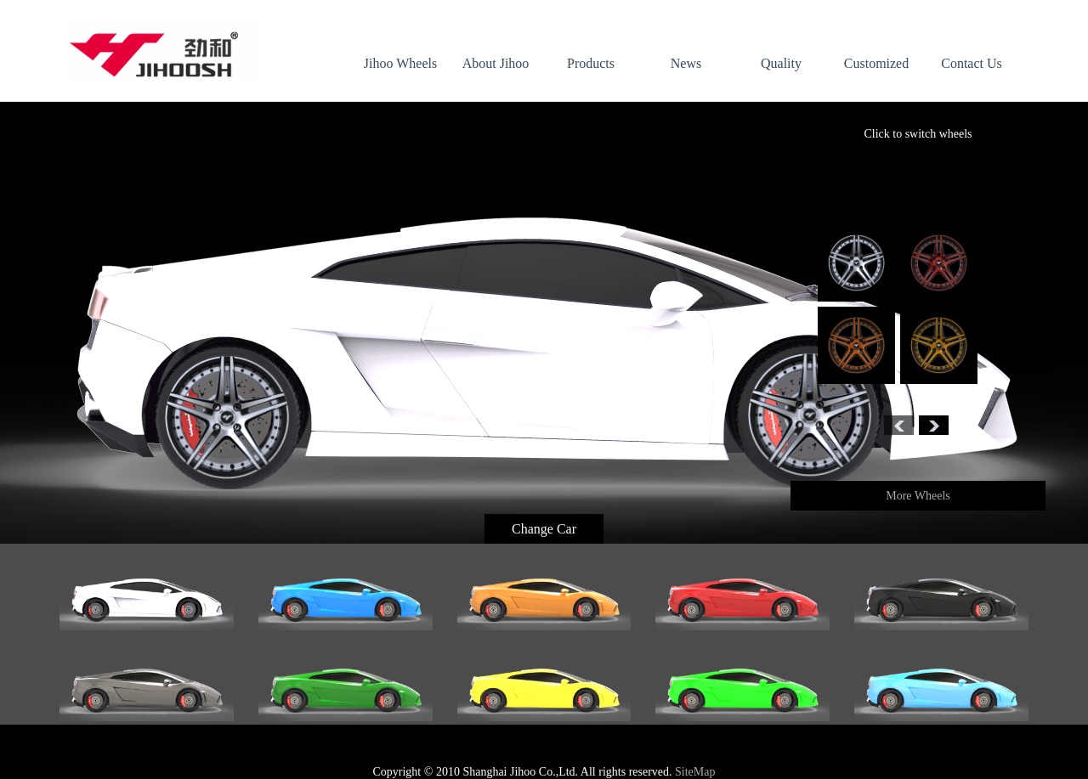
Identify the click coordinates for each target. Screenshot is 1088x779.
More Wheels (918, 495)
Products (591, 63)
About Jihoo (496, 63)
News (686, 63)
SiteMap (695, 771)
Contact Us (971, 63)
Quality (781, 63)
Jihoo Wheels (400, 63)
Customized (876, 63)
